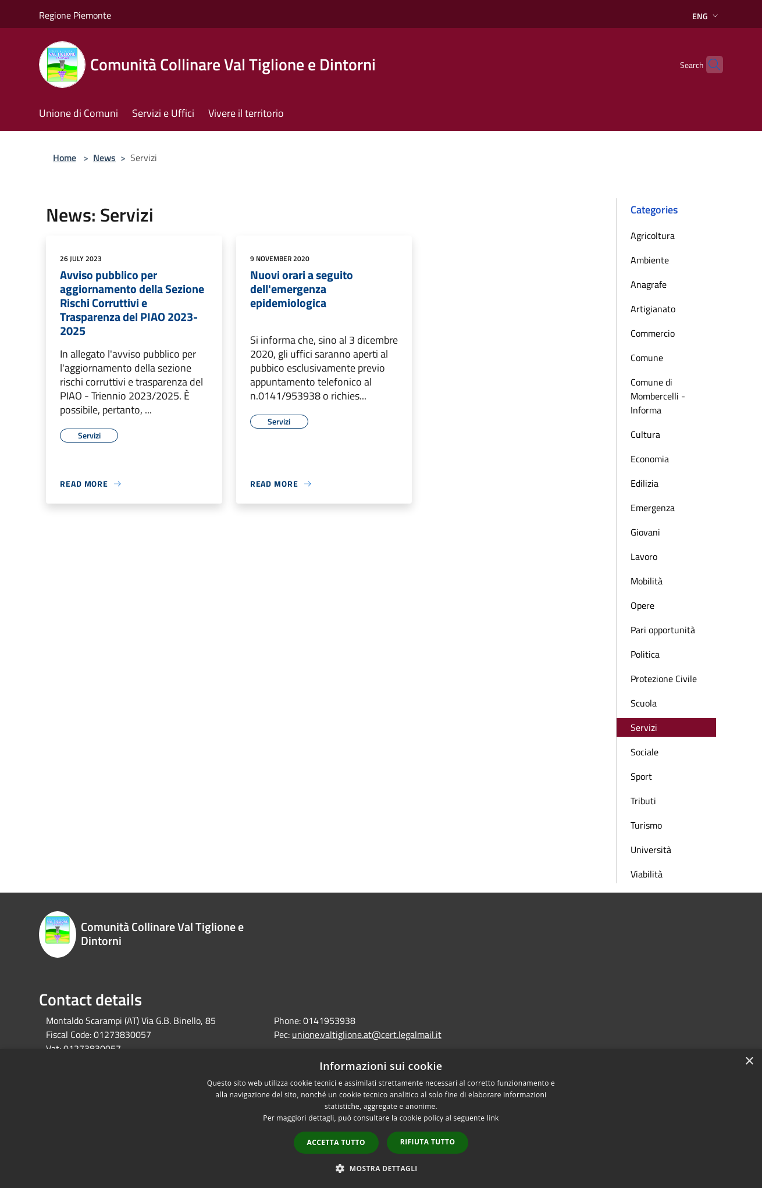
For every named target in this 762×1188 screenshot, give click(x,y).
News (104, 158)
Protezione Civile (664, 679)
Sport (641, 776)
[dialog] (381, 1118)
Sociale (644, 752)
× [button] (749, 1061)
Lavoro (644, 556)
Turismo (646, 825)
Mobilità (647, 581)
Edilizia (644, 483)
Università (651, 850)
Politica (645, 654)
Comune (647, 358)
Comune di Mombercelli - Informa (658, 396)
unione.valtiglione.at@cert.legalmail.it (366, 1034)
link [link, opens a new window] (493, 1118)
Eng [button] (706, 16)
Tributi (643, 801)
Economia (650, 459)
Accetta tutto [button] (336, 1142)
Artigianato (653, 309)
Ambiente (650, 260)
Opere (642, 605)
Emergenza (653, 508)
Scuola (644, 703)
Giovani (645, 532)
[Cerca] (709, 65)
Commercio (653, 333)
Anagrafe (649, 284)
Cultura (645, 434)
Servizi (644, 727)
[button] (381, 1168)
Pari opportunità (663, 630)
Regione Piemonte (75, 15)
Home (64, 158)
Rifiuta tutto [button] (427, 1142)
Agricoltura (653, 235)
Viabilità (647, 874)
